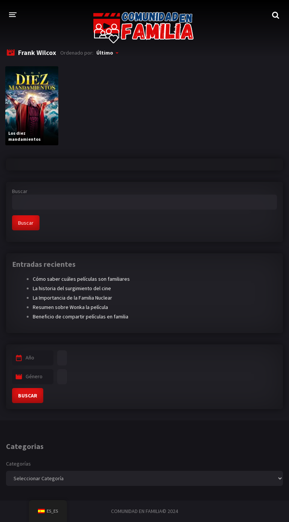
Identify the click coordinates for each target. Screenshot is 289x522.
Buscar (19, 191)
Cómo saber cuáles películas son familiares (81, 278)
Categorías (18, 463)
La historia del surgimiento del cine (72, 288)
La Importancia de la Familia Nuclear (72, 297)
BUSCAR (27, 395)
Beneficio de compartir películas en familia (80, 316)
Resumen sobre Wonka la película (70, 307)
